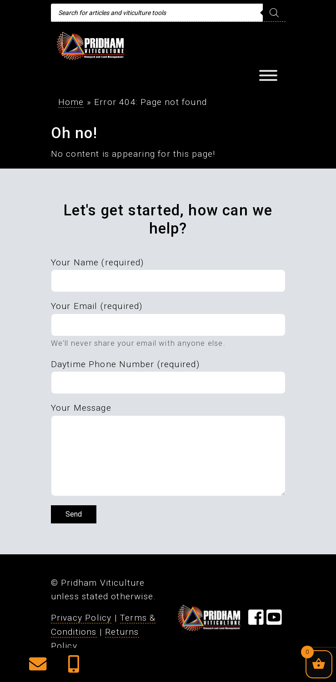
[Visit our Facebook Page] (256, 620)
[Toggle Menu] (268, 75)
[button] (37, 667)
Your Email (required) (97, 306)
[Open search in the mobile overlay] (168, 13)
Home (71, 102)
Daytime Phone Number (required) (125, 364)
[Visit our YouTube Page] (274, 620)
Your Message (81, 408)
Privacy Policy (81, 617)
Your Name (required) (97, 262)
